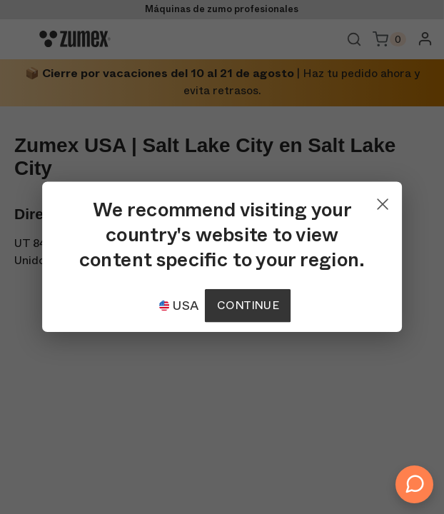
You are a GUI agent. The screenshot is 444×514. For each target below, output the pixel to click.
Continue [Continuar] (247, 305)
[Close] (382, 200)
